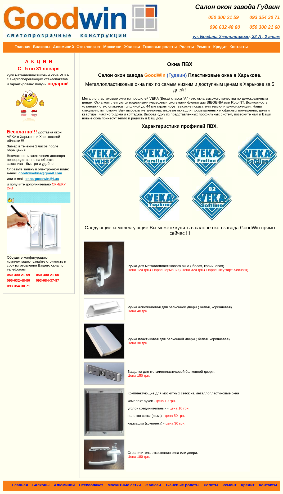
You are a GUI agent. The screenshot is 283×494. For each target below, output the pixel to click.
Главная (22, 47)
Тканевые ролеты (160, 47)
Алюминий (63, 47)
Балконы (41, 47)
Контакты (239, 47)
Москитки (112, 47)
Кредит (220, 47)
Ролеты (186, 47)
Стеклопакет (89, 47)
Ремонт (203, 47)
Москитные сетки (124, 485)
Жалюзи (132, 47)
